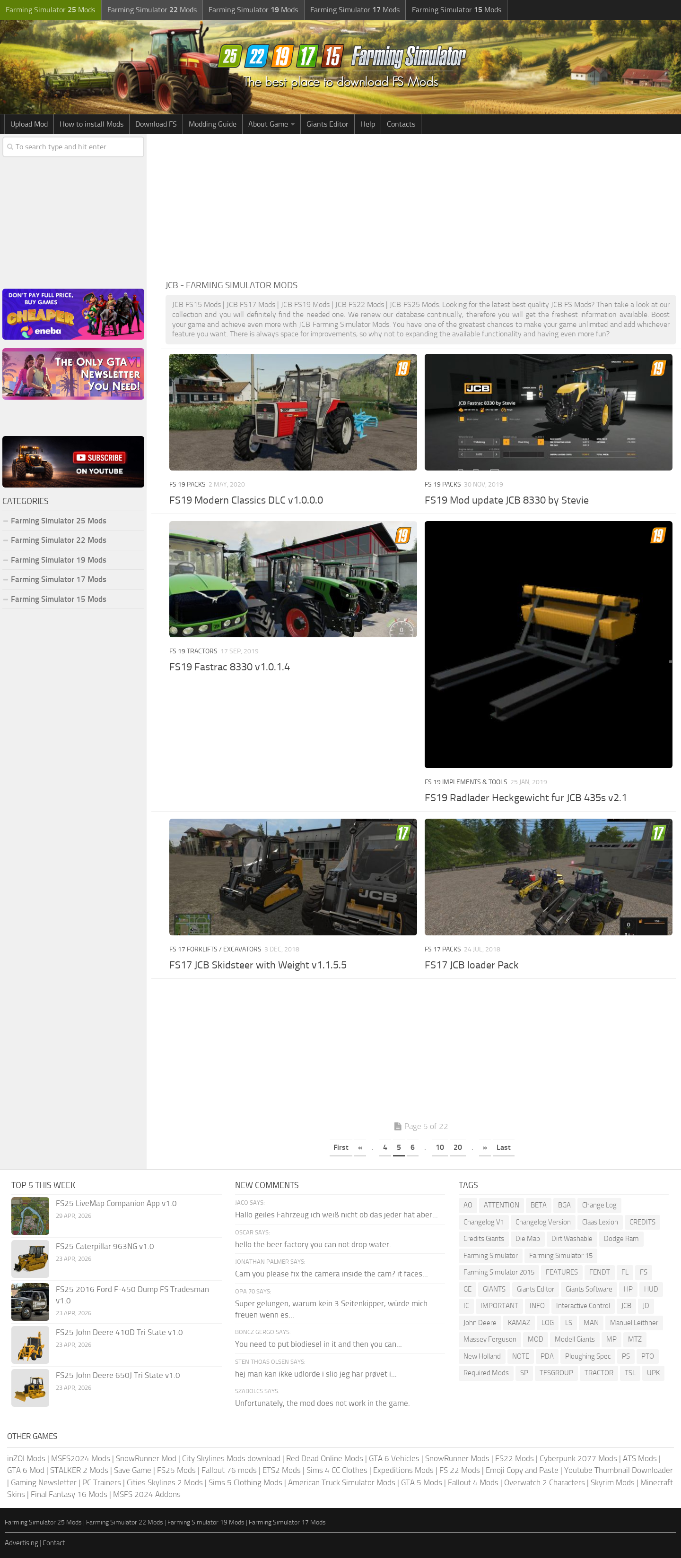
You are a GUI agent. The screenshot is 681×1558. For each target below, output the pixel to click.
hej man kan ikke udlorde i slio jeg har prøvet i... (316, 1373)
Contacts (401, 124)
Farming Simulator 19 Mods (58, 560)
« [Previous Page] (360, 1147)
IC (466, 1305)
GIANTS (494, 1289)
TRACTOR (599, 1373)
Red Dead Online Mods (324, 1458)
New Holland (482, 1356)
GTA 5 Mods (421, 1482)
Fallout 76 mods (229, 1470)
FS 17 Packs (443, 949)
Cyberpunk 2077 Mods (578, 1458)
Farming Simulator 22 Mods (58, 540)
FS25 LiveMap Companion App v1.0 (116, 1203)
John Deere (480, 1322)
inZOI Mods (26, 1458)
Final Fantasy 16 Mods (69, 1494)
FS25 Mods (176, 1470)
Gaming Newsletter (44, 1482)
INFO (537, 1305)
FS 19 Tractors (193, 651)
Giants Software (589, 1289)
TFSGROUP (556, 1373)
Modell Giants (575, 1339)
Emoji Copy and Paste (522, 1470)
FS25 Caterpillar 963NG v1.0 (105, 1246)
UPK (653, 1373)
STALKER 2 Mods (79, 1470)
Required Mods (486, 1373)
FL (625, 1272)
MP (611, 1339)
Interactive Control (583, 1305)
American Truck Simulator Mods (341, 1482)
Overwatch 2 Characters (544, 1482)
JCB (626, 1305)
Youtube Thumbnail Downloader (618, 1470)
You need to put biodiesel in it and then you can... (318, 1344)
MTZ (635, 1339)
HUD (651, 1289)
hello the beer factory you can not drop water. (313, 1244)
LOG (547, 1322)
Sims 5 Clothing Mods (245, 1482)
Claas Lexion (600, 1222)
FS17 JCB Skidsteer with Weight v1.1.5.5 (258, 965)
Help (367, 124)
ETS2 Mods (281, 1470)
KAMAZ (519, 1322)
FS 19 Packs (187, 484)
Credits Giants (483, 1238)
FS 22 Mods (459, 1470)
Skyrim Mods (613, 1482)
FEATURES (562, 1272)
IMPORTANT (499, 1305)
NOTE (520, 1356)
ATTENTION (501, 1205)
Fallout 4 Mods (473, 1482)
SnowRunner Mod (146, 1458)
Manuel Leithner (634, 1322)
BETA (539, 1205)
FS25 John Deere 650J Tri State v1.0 (118, 1375)
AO (467, 1205)
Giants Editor (327, 124)
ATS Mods (640, 1458)
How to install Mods (91, 124)
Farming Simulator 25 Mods (58, 520)
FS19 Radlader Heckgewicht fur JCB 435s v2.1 (526, 798)
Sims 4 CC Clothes (336, 1470)
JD (646, 1305)
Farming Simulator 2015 (498, 1272)
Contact (54, 1543)
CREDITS (642, 1222)
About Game (268, 124)
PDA (547, 1356)
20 (458, 1147)
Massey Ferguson (489, 1339)
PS (626, 1356)
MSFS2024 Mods (80, 1458)
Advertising (21, 1543)
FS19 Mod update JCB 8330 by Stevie (507, 500)
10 (440, 1147)
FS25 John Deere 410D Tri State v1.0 (119, 1332)
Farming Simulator (490, 1255)
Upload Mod (29, 124)
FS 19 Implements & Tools (466, 782)
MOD (535, 1339)
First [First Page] (341, 1147)
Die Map (527, 1238)
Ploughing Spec (588, 1356)
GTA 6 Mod (25, 1470)
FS (643, 1272)
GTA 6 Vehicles (394, 1458)
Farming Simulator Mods (50, 9)
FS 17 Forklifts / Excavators (215, 949)
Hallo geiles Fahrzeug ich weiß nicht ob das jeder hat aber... (336, 1214)
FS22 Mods (514, 1458)
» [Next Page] (485, 1147)
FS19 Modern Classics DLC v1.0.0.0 (246, 500)
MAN (591, 1322)
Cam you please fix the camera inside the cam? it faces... (331, 1273)
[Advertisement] (421, 205)
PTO (647, 1356)
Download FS (156, 124)
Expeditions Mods (403, 1470)
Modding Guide (212, 124)
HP (628, 1289)
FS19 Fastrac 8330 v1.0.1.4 (229, 667)
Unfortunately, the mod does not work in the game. (322, 1403)
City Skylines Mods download (231, 1458)
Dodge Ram (621, 1238)
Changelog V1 (483, 1222)
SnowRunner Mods (457, 1458)
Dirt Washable (572, 1238)
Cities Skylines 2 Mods (165, 1482)
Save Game (132, 1470)
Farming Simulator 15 (561, 1255)
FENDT (599, 1272)
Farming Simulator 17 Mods (58, 579)
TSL (630, 1373)
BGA (564, 1205)
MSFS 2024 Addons (147, 1494)
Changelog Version (543, 1222)
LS (568, 1322)
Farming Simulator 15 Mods (58, 599)
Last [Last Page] (504, 1147)
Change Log (599, 1205)
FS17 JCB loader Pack (472, 965)
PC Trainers (101, 1482)
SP (524, 1373)
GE (467, 1289)
